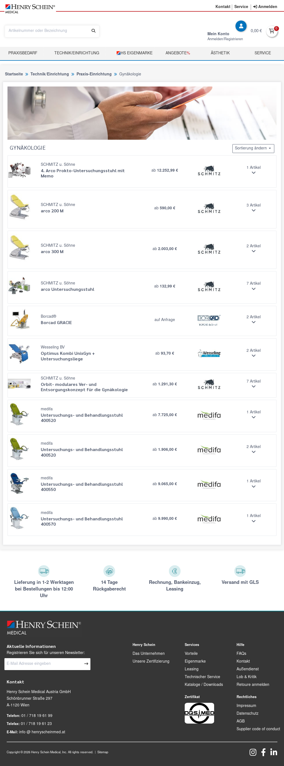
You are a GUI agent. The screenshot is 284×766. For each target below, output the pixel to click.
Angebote (178, 53)
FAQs (241, 654)
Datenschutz (247, 714)
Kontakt (243, 662)
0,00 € (256, 31)
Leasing (192, 669)
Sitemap (102, 752)
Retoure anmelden (253, 685)
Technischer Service (202, 677)
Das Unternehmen (149, 654)
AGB (241, 722)
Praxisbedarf (22, 53)
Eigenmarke (195, 662)
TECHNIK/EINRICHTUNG (76, 53)
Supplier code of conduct (258, 729)
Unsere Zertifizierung (151, 662)
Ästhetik (220, 53)
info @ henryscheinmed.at (42, 732)
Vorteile (191, 654)
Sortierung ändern (253, 148)
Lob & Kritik (247, 677)
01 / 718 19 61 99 (36, 716)
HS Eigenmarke (134, 53)
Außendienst (248, 669)
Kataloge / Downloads (204, 685)
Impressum (246, 706)
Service (263, 53)
